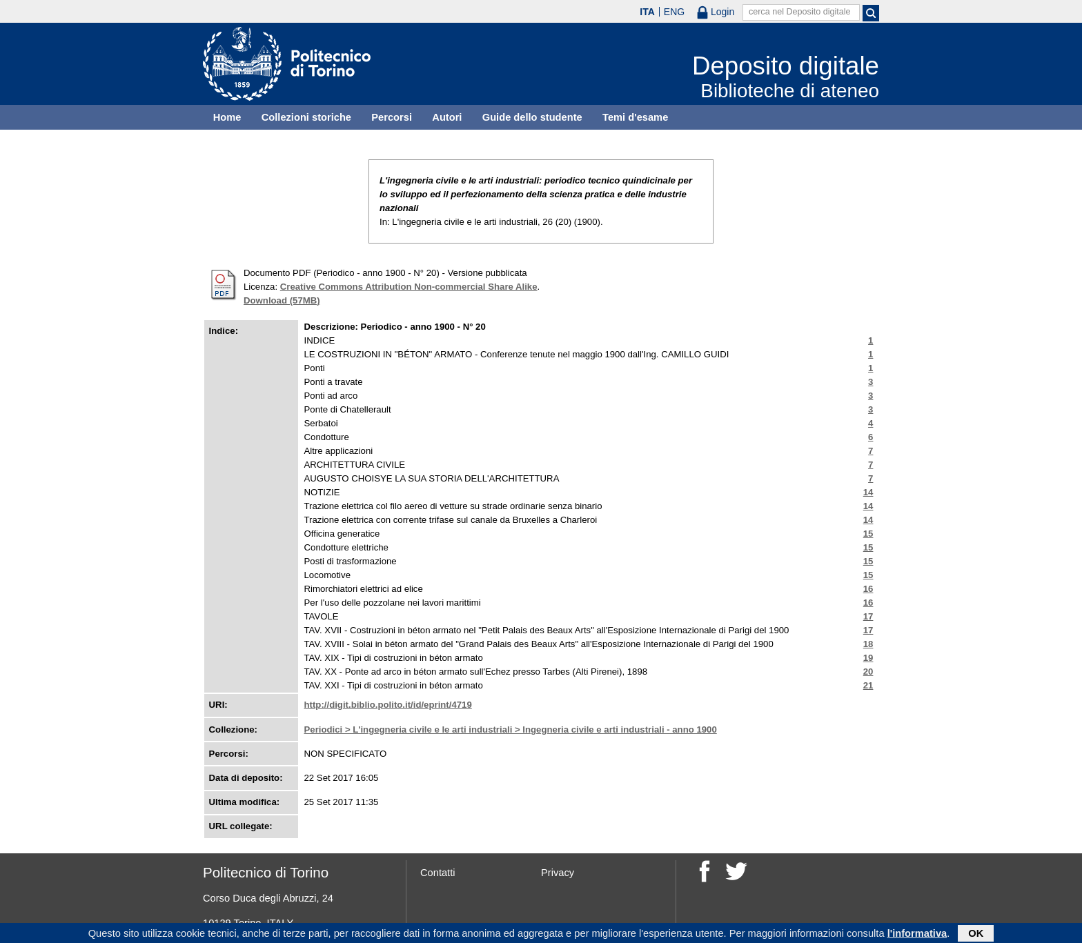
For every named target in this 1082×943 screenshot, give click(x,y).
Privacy (557, 872)
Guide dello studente (532, 117)
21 (868, 685)
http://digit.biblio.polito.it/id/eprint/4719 (388, 704)
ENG (674, 12)
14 (868, 492)
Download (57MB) (282, 300)
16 (868, 589)
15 (868, 533)
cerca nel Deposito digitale (800, 12)
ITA (647, 12)
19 (868, 658)
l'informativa (917, 934)
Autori (447, 117)
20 (868, 671)
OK (975, 934)
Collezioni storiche (306, 117)
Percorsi (391, 117)
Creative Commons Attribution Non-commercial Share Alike (409, 286)
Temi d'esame (635, 117)
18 (868, 644)
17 (868, 616)
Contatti (437, 872)
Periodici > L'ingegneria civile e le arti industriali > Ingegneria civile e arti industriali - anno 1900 (510, 729)
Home (227, 117)
